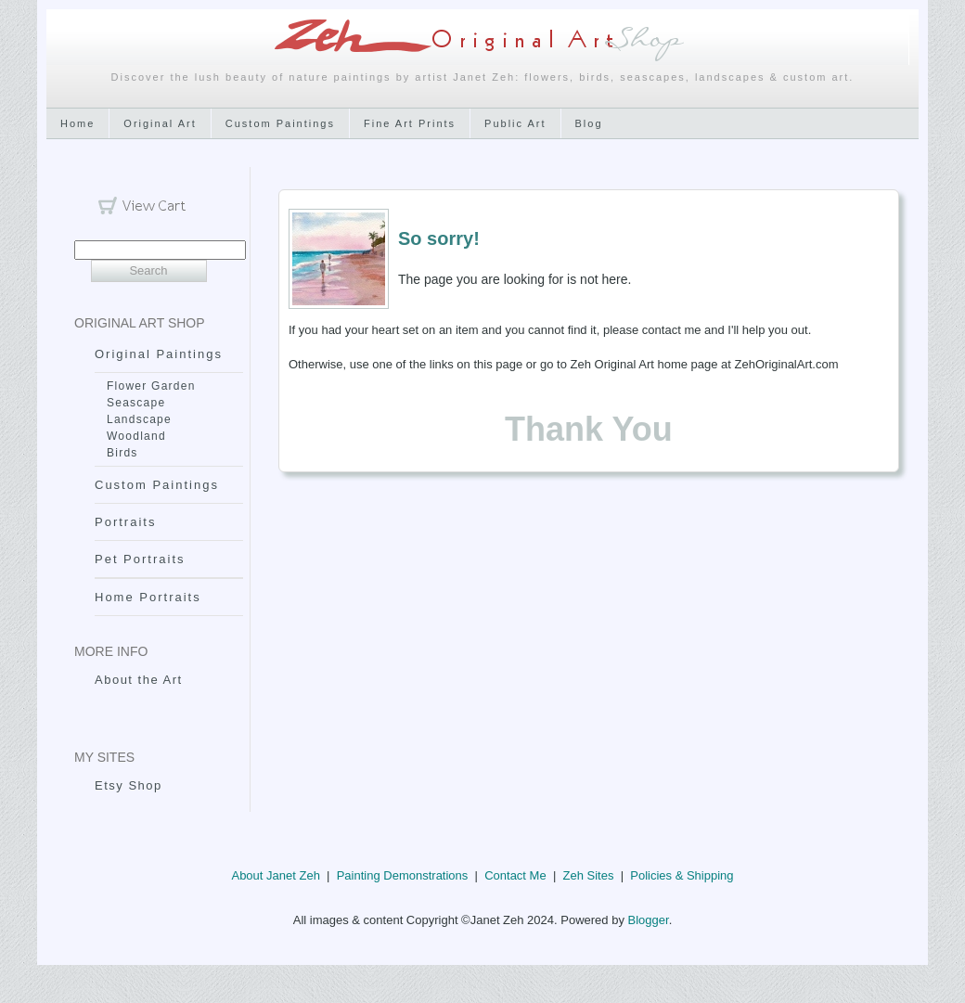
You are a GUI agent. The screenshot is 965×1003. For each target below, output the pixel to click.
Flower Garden (151, 385)
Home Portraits (148, 597)
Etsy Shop (128, 785)
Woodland (136, 436)
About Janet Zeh (275, 875)
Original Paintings (159, 354)
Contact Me (515, 875)
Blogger (648, 920)
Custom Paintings (280, 123)
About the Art (139, 680)
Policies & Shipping (681, 875)
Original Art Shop (139, 322)
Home (77, 123)
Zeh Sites (587, 875)
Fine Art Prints (410, 123)
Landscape (139, 419)
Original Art (159, 123)
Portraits (125, 522)
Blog (589, 123)
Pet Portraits (140, 559)
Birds (122, 452)
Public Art (515, 123)
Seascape (136, 402)
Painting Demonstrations (403, 875)
